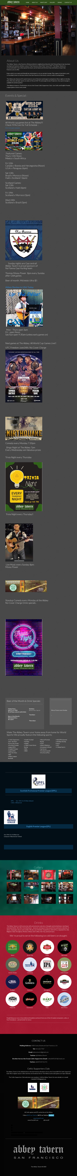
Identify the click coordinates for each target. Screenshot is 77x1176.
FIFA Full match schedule (12, 128)
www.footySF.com (38, 1118)
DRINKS (60, 5)
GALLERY (52, 5)
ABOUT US (35, 5)
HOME (27, 5)
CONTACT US (68, 5)
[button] (7, 31)
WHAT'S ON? (43, 5)
